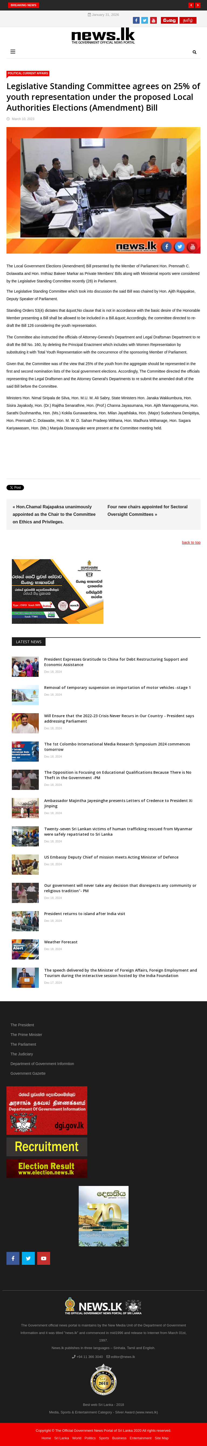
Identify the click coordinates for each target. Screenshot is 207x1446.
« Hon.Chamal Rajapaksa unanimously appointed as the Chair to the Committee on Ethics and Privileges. (54, 514)
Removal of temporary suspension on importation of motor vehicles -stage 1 (117, 687)
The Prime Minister (26, 1034)
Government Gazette (28, 1073)
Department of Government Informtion (42, 1064)
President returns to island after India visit (84, 913)
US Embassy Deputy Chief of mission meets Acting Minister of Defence (111, 857)
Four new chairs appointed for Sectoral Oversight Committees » (148, 511)
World (76, 1438)
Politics (90, 1438)
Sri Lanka (61, 1438)
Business (119, 1438)
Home (46, 1438)
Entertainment (140, 1438)
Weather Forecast (61, 941)
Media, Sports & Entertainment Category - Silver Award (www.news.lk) (103, 1412)
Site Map (161, 1438)
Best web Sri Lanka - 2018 (103, 1405)
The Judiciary (22, 1054)
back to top (191, 542)
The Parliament (23, 1044)
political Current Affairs (28, 73)
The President (22, 1025)
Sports (104, 1438)
